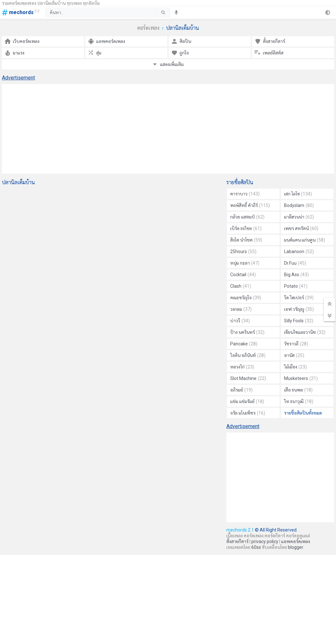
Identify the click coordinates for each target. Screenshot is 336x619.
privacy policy (264, 541)
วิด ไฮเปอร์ (299, 298)
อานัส (294, 355)
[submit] (163, 12)
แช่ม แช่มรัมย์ (247, 401)
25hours (243, 251)
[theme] (327, 12)
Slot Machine (248, 378)
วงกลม (241, 309)
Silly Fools (298, 321)
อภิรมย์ (241, 390)
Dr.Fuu (295, 263)
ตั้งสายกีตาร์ (237, 541)
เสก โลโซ (298, 194)
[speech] (176, 12)
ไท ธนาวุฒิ (298, 401)
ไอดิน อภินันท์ (247, 355)
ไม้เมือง (295, 367)
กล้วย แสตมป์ (247, 217)
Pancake (243, 344)
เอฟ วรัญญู (299, 309)
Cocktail (243, 274)
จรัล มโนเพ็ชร (247, 413)
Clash (240, 286)
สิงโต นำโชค (246, 240)
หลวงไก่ (242, 367)
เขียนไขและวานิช (304, 332)
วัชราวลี (296, 344)
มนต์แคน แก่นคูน (304, 240)
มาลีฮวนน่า (299, 217)
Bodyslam (299, 205)
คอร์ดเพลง (148, 28)
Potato (295, 286)
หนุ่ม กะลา (244, 263)
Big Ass (296, 274)
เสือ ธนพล (298, 390)
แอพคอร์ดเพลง (295, 541)
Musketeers (301, 378)
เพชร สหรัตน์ (301, 228)
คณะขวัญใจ (245, 298)
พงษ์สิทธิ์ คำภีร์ (250, 205)
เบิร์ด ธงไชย (246, 228)
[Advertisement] (168, 129)
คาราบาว (245, 194)
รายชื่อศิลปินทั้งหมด (303, 413)
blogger (295, 547)
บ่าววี (240, 321)
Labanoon (299, 251)
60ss (256, 547)
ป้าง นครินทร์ (247, 332)
